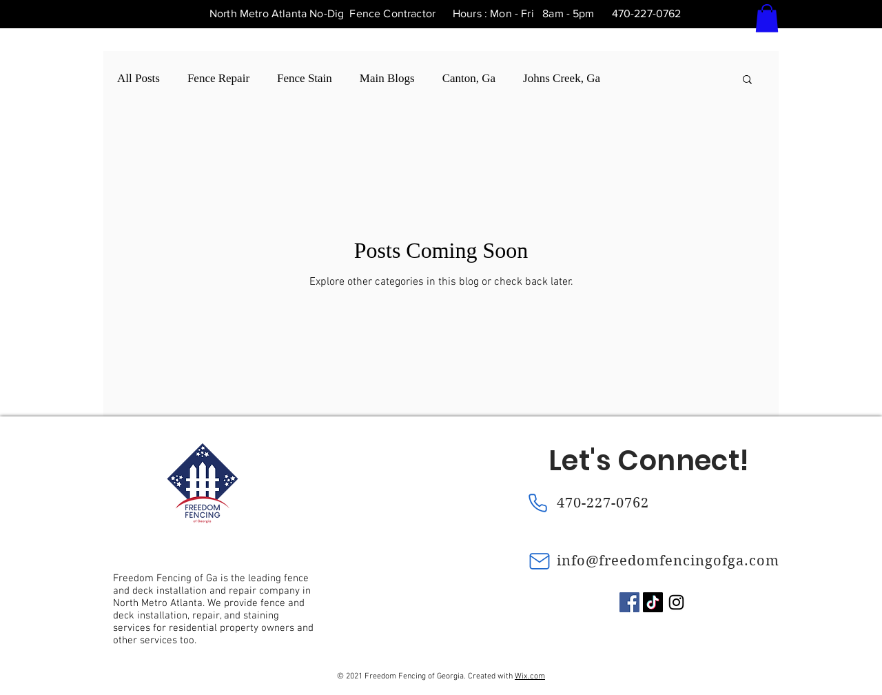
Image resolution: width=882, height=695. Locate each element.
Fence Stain (304, 78)
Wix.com (530, 676)
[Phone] (537, 503)
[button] (767, 18)
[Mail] (539, 561)
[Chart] (112, 685)
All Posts (138, 78)
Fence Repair (218, 78)
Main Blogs (387, 78)
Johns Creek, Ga (561, 78)
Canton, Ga (468, 78)
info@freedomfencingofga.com (668, 561)
